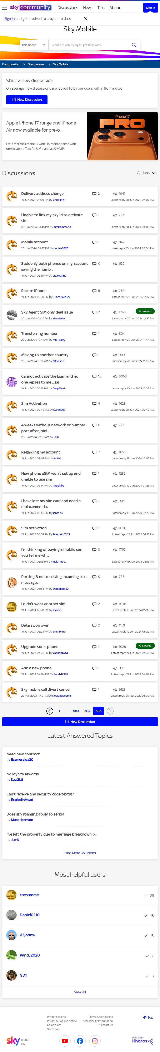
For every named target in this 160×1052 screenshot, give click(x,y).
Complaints (54, 1025)
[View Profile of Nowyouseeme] (61, 695)
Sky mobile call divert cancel (45, 689)
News (87, 7)
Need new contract (23, 754)
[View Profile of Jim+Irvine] (59, 631)
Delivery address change (42, 193)
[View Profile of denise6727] (61, 248)
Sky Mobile (80, 29)
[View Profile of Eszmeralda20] (22, 759)
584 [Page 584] (87, 711)
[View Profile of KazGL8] (17, 780)
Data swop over (35, 625)
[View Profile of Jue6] (15, 840)
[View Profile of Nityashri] (58, 361)
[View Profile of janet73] (58, 513)
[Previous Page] (50, 711)
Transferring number (39, 333)
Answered (145, 311)
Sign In (150, 8)
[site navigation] (4, 8)
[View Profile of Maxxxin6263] (61, 534)
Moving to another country (45, 354)
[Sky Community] (30, 7)
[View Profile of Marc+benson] (22, 820)
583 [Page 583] (76, 711)
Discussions (68, 7)
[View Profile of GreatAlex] (59, 318)
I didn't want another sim (43, 603)
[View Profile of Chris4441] (59, 199)
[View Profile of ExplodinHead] (22, 800)
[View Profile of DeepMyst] (58, 388)
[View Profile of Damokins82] (61, 588)
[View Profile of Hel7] (56, 437)
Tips (101, 7)
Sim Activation (34, 403)
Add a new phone (36, 668)
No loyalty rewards (22, 774)
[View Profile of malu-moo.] (59, 561)
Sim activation (34, 528)
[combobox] (90, 45)
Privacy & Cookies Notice (62, 1021)
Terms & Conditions (101, 1016)
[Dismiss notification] (85, 18)
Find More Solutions (80, 853)
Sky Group (53, 1029)
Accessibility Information (98, 1021)
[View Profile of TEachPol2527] (61, 297)
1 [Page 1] (59, 711)
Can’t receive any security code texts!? (40, 794)
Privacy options (56, 1016)
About (115, 7)
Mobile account (34, 242)
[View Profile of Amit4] (57, 458)
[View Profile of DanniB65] (59, 409)
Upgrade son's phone (39, 646)
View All (80, 992)
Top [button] (150, 1017)
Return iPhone (33, 290)
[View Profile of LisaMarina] (59, 275)
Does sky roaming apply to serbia (35, 814)
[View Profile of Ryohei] (57, 610)
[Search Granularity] (34, 45)
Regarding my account (40, 452)
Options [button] (143, 173)
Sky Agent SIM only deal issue (47, 312)
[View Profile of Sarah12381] (61, 674)
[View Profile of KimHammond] (62, 227)
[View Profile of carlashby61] (60, 652)
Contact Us (106, 1025)
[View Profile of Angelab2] (58, 485)
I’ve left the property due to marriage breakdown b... (51, 834)
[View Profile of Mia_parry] (59, 339)
